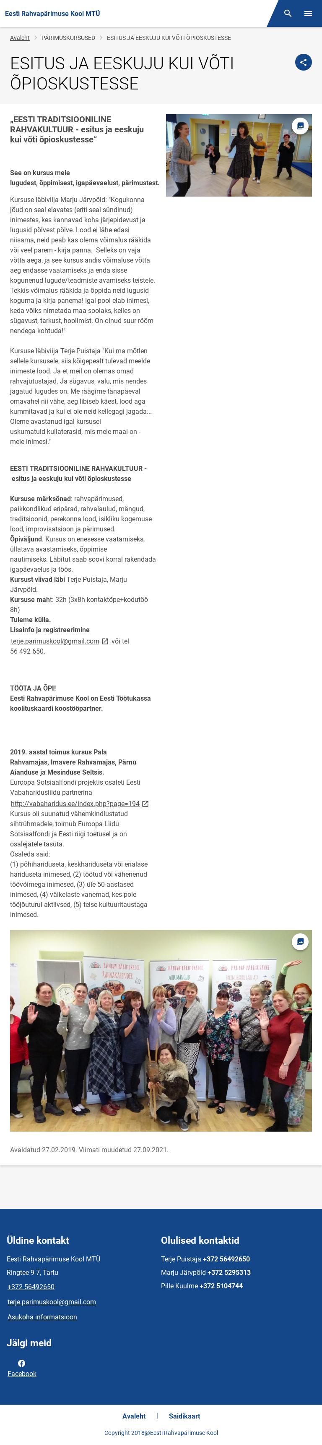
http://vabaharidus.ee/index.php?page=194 (80, 803)
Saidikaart (184, 1416)
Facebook (22, 1368)
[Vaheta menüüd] (308, 13)
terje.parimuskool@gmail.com (60, 640)
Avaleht (20, 37)
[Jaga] (303, 62)
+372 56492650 (31, 1287)
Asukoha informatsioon (42, 1317)
